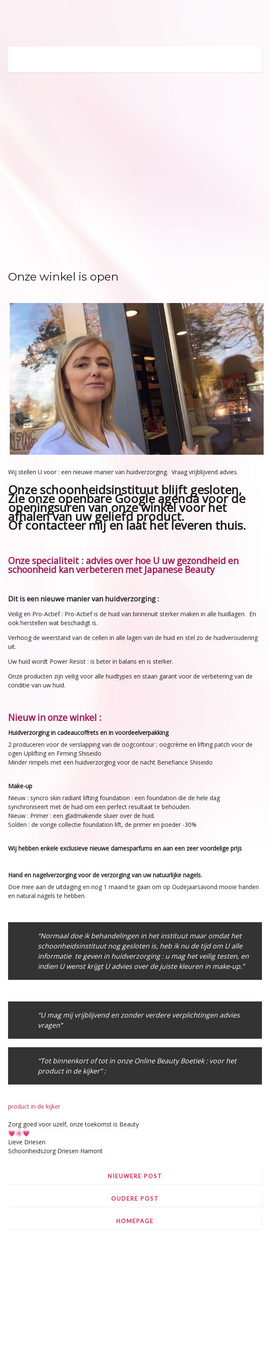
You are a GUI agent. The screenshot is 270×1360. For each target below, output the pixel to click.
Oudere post (135, 1198)
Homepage (135, 1221)
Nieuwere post (135, 1176)
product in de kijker (34, 1106)
